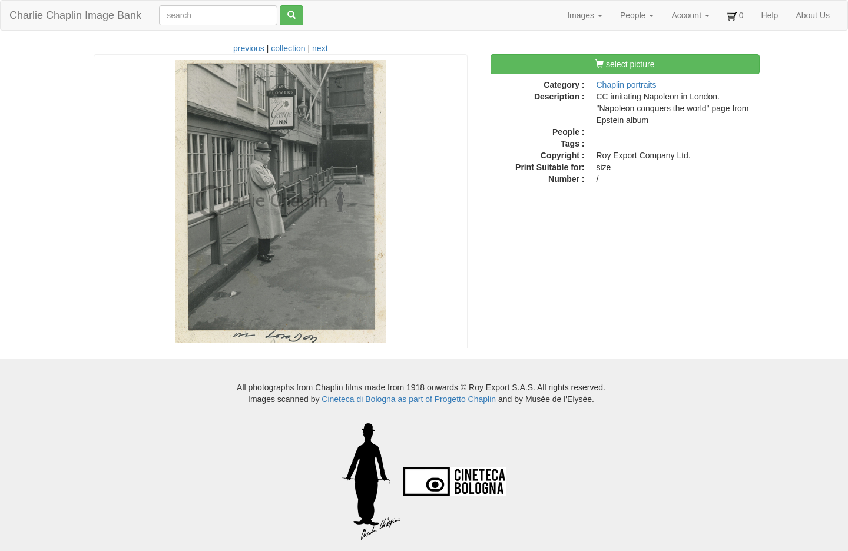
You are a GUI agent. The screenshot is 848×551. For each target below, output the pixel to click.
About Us (813, 15)
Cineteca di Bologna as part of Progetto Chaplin (409, 399)
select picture (624, 64)
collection (288, 48)
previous (248, 48)
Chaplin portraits (627, 84)
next (319, 48)
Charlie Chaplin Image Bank (75, 15)
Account (690, 15)
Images (584, 15)
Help (770, 15)
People (637, 15)
